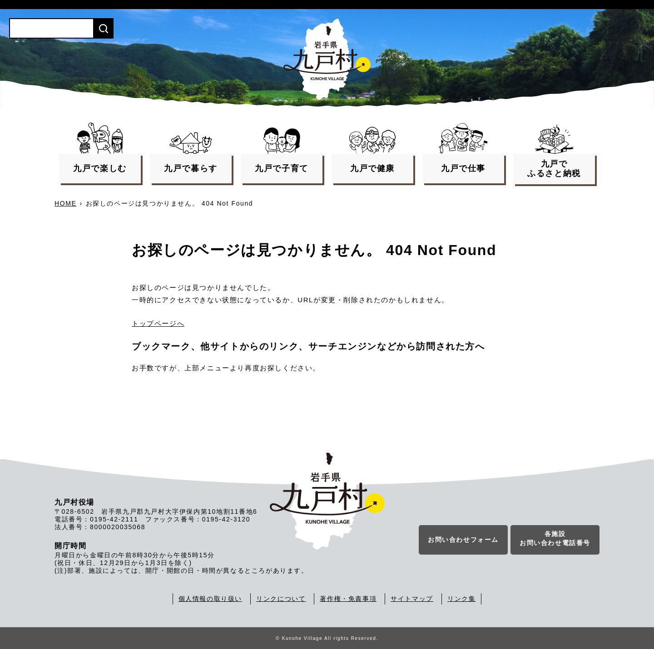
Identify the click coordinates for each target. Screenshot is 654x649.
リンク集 (461, 598)
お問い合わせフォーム (463, 539)
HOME (65, 203)
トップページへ (158, 323)
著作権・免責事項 (348, 598)
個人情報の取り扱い (210, 598)
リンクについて (281, 598)
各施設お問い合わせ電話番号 (555, 538)
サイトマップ (412, 598)
